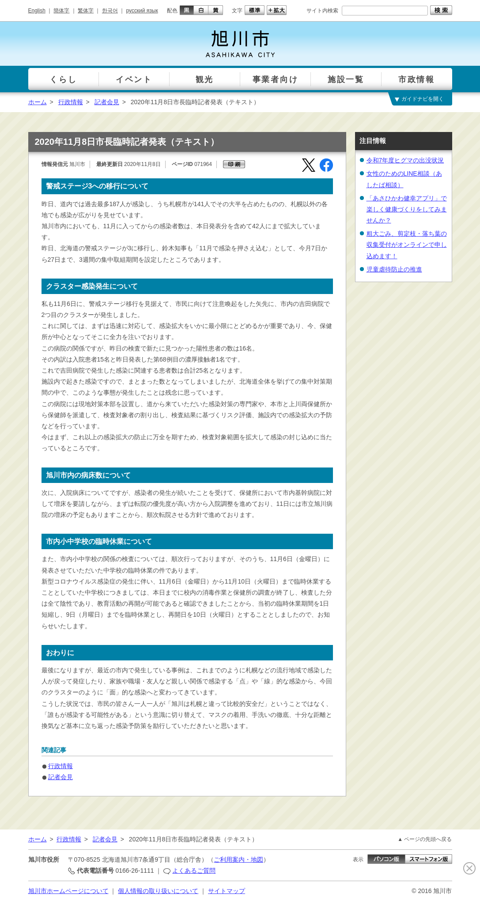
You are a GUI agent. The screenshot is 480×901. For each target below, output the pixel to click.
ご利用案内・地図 (238, 859)
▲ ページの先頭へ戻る (424, 839)
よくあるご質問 (193, 870)
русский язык (142, 11)
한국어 (110, 11)
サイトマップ (226, 890)
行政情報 (70, 102)
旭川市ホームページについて (68, 890)
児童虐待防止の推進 (394, 269)
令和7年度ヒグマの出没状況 (405, 160)
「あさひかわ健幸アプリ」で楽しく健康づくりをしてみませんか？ (407, 209)
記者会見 (106, 102)
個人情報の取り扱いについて (158, 890)
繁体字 (86, 11)
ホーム (37, 102)
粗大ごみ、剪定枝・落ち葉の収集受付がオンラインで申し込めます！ (407, 244)
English (36, 11)
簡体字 (61, 11)
